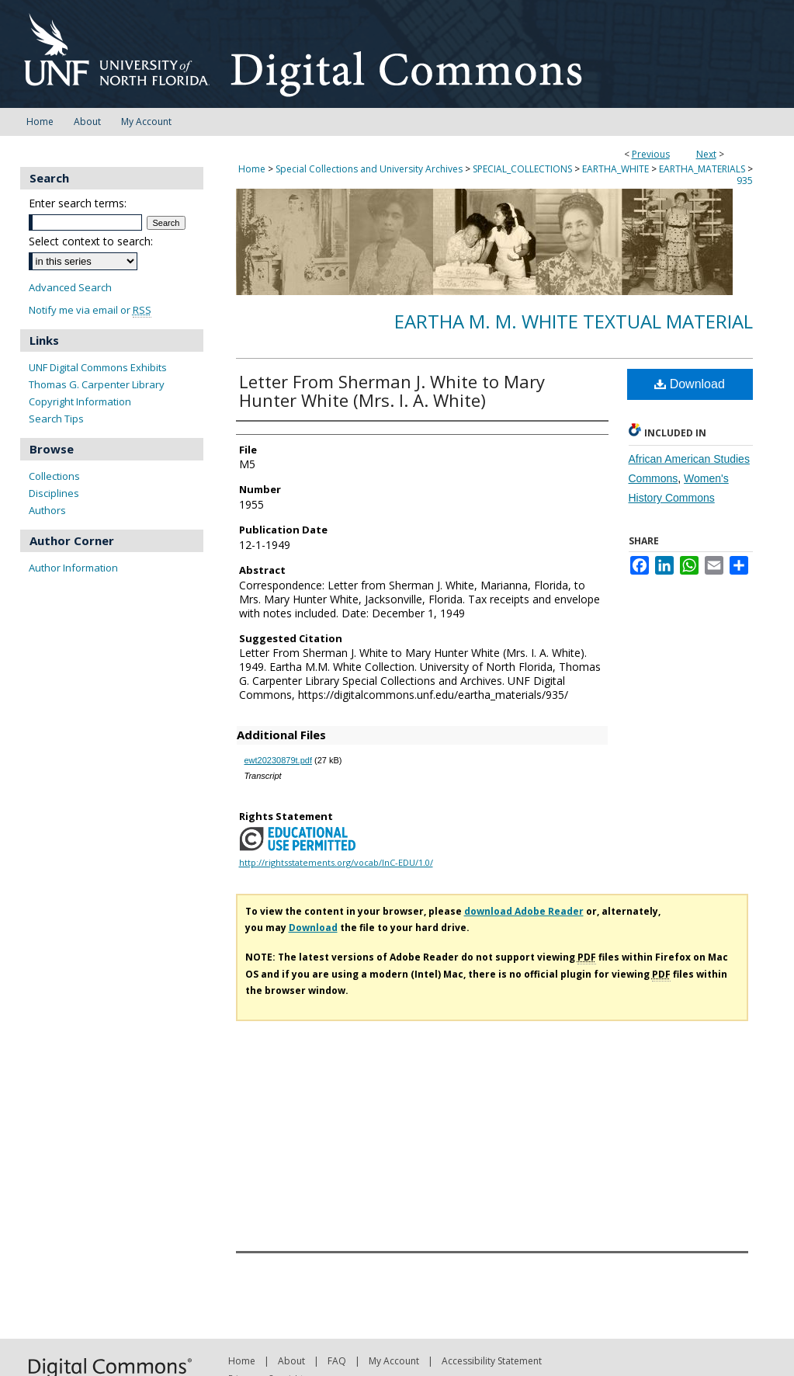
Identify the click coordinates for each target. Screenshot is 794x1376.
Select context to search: (91, 241)
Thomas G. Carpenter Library (97, 384)
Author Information (73, 568)
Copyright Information (80, 401)
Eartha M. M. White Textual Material (573, 321)
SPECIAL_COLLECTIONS (522, 168)
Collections (54, 476)
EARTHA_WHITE (615, 168)
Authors (47, 510)
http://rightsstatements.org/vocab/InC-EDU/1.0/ (336, 862)
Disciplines (54, 493)
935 (745, 180)
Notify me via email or (90, 310)
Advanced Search (70, 287)
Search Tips (56, 419)
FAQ (337, 1360)
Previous (651, 154)
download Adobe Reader (524, 911)
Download (689, 384)
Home (251, 168)
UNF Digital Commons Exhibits (98, 367)
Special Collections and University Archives (369, 168)
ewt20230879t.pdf (278, 760)
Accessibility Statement (492, 1360)
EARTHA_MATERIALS (702, 168)
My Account (394, 1360)
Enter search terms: (78, 203)
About (291, 1360)
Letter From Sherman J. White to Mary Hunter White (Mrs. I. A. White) (392, 391)
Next (706, 154)
